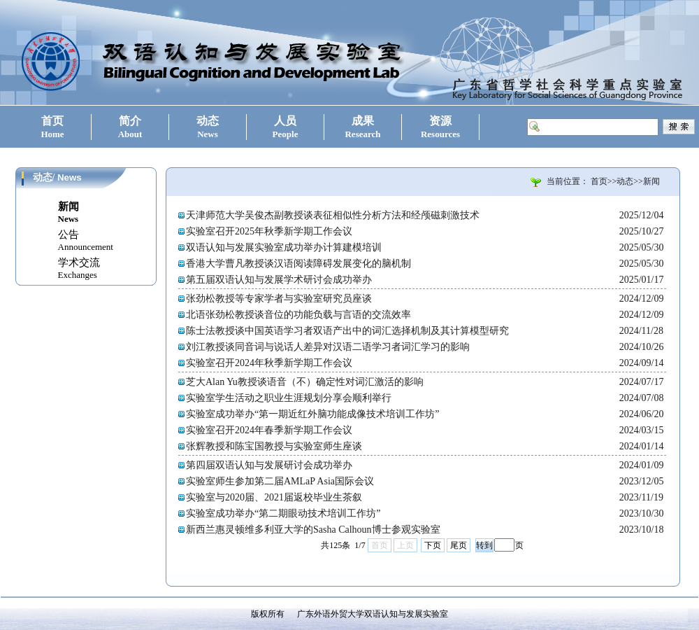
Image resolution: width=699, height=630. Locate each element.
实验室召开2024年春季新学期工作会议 (269, 430)
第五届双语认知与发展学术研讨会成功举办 (279, 279)
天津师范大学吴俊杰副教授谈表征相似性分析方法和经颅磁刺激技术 (333, 215)
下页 (432, 545)
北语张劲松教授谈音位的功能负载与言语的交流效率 (298, 314)
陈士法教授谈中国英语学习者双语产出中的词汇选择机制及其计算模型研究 (347, 331)
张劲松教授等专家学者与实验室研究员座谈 (279, 298)
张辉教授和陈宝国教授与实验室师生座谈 (274, 446)
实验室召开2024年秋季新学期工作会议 (269, 363)
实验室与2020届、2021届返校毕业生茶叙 (274, 497)
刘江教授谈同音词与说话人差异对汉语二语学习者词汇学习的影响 (328, 347)
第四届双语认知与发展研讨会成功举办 (269, 465)
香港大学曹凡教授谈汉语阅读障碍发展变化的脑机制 (298, 263)
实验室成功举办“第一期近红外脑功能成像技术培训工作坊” (312, 414)
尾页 (458, 545)
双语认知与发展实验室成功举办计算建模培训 (284, 247)
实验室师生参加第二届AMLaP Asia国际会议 (280, 481)
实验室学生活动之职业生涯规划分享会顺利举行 (288, 398)
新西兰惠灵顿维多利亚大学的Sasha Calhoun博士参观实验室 (313, 529)
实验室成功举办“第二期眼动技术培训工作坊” (283, 513)
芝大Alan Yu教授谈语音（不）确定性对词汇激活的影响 (305, 382)
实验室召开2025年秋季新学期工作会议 (269, 231)
